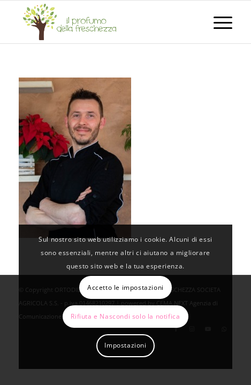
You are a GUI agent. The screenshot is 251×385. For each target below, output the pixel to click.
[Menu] (217, 22)
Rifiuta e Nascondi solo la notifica (125, 316)
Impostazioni (125, 345)
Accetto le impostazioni (125, 287)
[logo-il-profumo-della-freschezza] (104, 22)
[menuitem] (217, 22)
